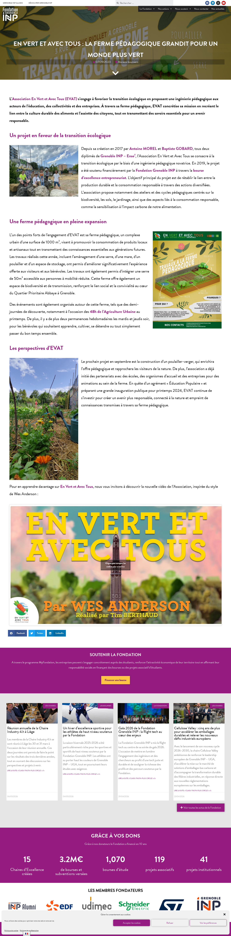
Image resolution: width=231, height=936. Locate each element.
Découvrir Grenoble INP (40, 3)
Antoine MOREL (143, 149)
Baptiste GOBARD (177, 149)
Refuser (169, 923)
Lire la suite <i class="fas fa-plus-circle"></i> (25, 770)
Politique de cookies (11, 930)
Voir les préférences (208, 923)
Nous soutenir (183, 9)
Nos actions (165, 9)
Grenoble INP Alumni (13, 3)
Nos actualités (217, 9)
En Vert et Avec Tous (76, 486)
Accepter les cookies (131, 923)
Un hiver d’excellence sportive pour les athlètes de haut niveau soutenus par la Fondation (87, 731)
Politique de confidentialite (29, 930)
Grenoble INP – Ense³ (117, 156)
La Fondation (147, 9)
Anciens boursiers (128, 62)
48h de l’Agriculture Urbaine (113, 312)
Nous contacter (201, 9)
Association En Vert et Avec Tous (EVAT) (44, 99)
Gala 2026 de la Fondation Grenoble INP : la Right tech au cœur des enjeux (140, 731)
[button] (225, 914)
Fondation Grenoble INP (155, 170)
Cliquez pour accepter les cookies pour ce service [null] (115, 565)
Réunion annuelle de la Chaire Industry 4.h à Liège (27, 729)
